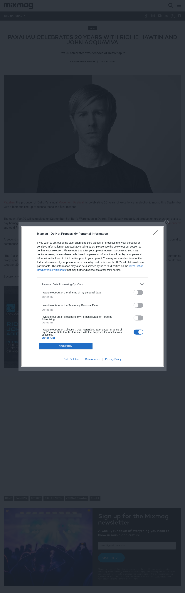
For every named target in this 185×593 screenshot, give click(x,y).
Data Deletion (71, 359)
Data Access (92, 359)
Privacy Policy (113, 359)
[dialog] (92, 296)
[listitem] (92, 284)
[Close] (156, 234)
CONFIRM (66, 346)
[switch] (138, 292)
